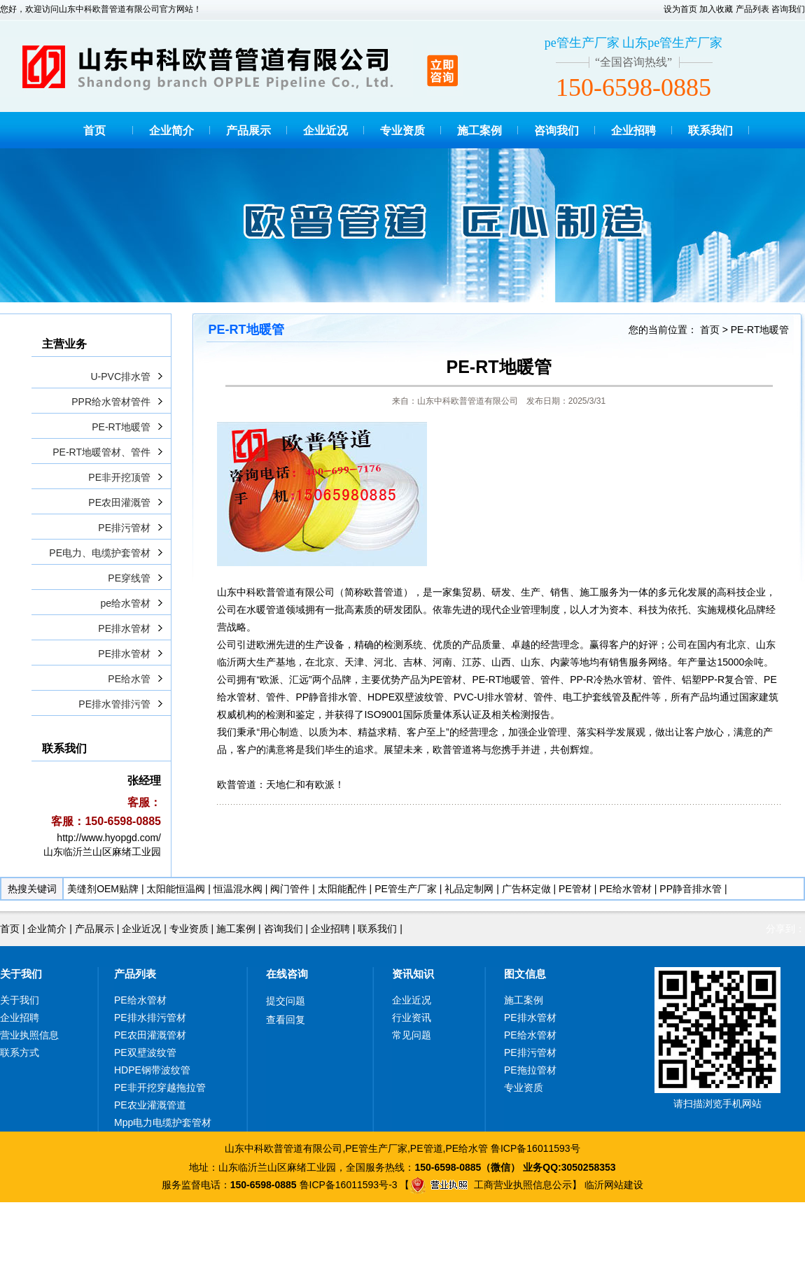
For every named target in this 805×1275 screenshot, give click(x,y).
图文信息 (525, 974)
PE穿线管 (129, 578)
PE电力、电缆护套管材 (99, 552)
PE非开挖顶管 (119, 477)
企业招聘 (633, 130)
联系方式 (19, 1052)
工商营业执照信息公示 (491, 1184)
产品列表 (752, 9)
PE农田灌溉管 (119, 502)
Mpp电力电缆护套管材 (162, 1122)
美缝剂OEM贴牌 (103, 888)
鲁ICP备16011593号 (535, 1148)
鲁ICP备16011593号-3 (349, 1184)
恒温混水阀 (238, 888)
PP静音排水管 (690, 888)
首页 (94, 130)
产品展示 (248, 130)
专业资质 (402, 130)
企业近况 (325, 130)
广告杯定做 (526, 888)
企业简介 (171, 130)
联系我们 (710, 130)
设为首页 (680, 9)
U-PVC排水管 (120, 376)
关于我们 (21, 974)
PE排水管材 (124, 628)
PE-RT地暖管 (121, 426)
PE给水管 (129, 678)
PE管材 (575, 888)
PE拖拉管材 (530, 1070)
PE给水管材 (625, 888)
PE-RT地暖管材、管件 (101, 452)
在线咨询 (287, 974)
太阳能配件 (342, 888)
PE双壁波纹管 (145, 1052)
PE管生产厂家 (405, 888)
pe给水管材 (125, 603)
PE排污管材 (124, 527)
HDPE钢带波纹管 (152, 1070)
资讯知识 (413, 974)
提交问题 (285, 1000)
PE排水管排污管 (114, 704)
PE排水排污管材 (150, 1017)
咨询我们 (788, 9)
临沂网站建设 (613, 1184)
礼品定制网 (468, 888)
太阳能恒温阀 (175, 888)
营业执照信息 (29, 1035)
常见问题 (411, 1035)
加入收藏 (716, 9)
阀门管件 (289, 888)
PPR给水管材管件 (110, 401)
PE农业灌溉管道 (150, 1105)
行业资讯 (411, 1017)
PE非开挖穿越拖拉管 (160, 1087)
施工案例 (479, 130)
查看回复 (285, 1019)
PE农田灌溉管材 (150, 1035)
